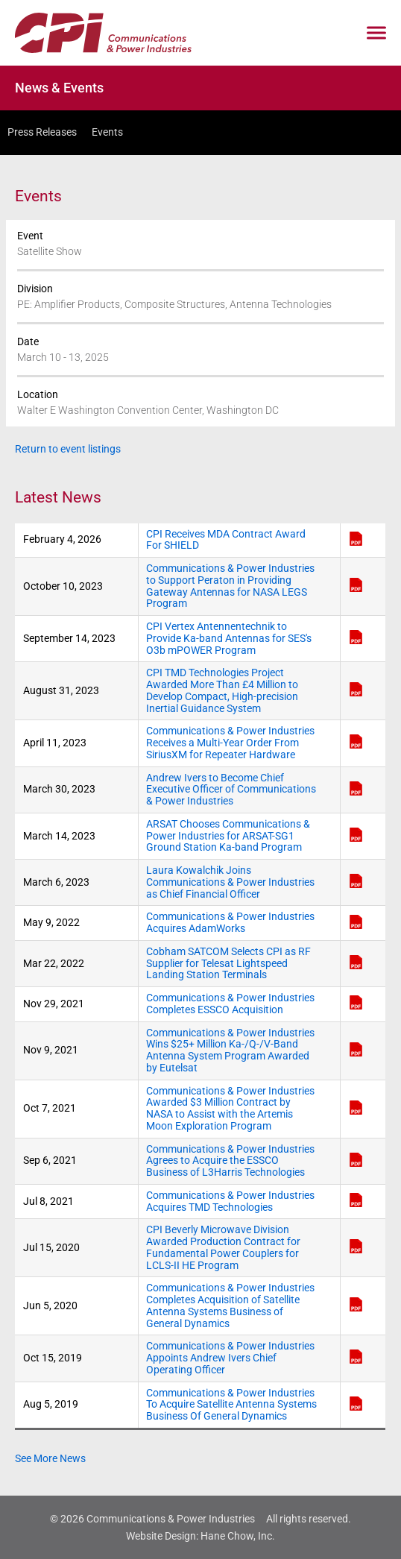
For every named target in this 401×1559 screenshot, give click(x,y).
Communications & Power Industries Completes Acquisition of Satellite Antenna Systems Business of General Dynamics (230, 1305)
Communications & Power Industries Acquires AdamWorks (230, 922)
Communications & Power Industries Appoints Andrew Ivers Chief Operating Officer (230, 1358)
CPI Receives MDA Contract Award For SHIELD (226, 540)
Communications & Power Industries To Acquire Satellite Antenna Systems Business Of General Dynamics (231, 1405)
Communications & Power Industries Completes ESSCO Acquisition (230, 1003)
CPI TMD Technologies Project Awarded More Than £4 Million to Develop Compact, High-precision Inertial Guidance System (222, 690)
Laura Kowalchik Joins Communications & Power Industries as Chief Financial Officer (230, 882)
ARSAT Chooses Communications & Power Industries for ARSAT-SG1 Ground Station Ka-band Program (228, 836)
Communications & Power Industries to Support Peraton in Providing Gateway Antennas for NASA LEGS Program (230, 586)
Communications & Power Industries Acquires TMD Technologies (230, 1201)
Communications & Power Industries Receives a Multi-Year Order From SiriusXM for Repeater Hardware (230, 742)
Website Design (161, 1536)
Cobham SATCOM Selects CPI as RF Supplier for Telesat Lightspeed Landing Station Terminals (228, 963)
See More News (50, 1458)
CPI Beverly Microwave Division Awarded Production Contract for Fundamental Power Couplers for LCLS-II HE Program (223, 1247)
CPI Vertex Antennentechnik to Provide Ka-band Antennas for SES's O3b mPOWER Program (229, 638)
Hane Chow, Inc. (237, 1536)
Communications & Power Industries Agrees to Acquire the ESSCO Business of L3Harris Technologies (230, 1161)
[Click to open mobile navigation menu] (376, 33)
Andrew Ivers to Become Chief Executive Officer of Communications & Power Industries (231, 789)
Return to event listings (68, 449)
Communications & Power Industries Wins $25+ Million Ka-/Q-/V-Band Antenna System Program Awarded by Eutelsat (230, 1050)
